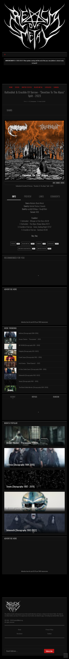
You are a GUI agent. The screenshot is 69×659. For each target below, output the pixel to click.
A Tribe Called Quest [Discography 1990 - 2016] (32, 369)
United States (27, 87)
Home (11, 87)
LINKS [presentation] (41, 196)
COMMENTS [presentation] (55, 196)
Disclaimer (19, 634)
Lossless (48, 87)
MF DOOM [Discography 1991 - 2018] (29, 345)
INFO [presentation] (14, 196)
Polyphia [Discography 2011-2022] (29, 351)
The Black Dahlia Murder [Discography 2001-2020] (33, 387)
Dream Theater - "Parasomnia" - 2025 (30, 339)
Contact (49, 634)
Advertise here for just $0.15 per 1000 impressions (34, 322)
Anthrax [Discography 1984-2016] (28, 333)
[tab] (14, 196)
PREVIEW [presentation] (27, 196)
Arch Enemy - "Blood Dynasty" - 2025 (29, 363)
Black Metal (38, 87)
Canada (56, 87)
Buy (33, 236)
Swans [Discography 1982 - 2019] (28, 381)
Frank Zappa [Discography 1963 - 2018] (30, 357)
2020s (17, 87)
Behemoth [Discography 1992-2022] (29, 375)
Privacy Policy (49, 629)
